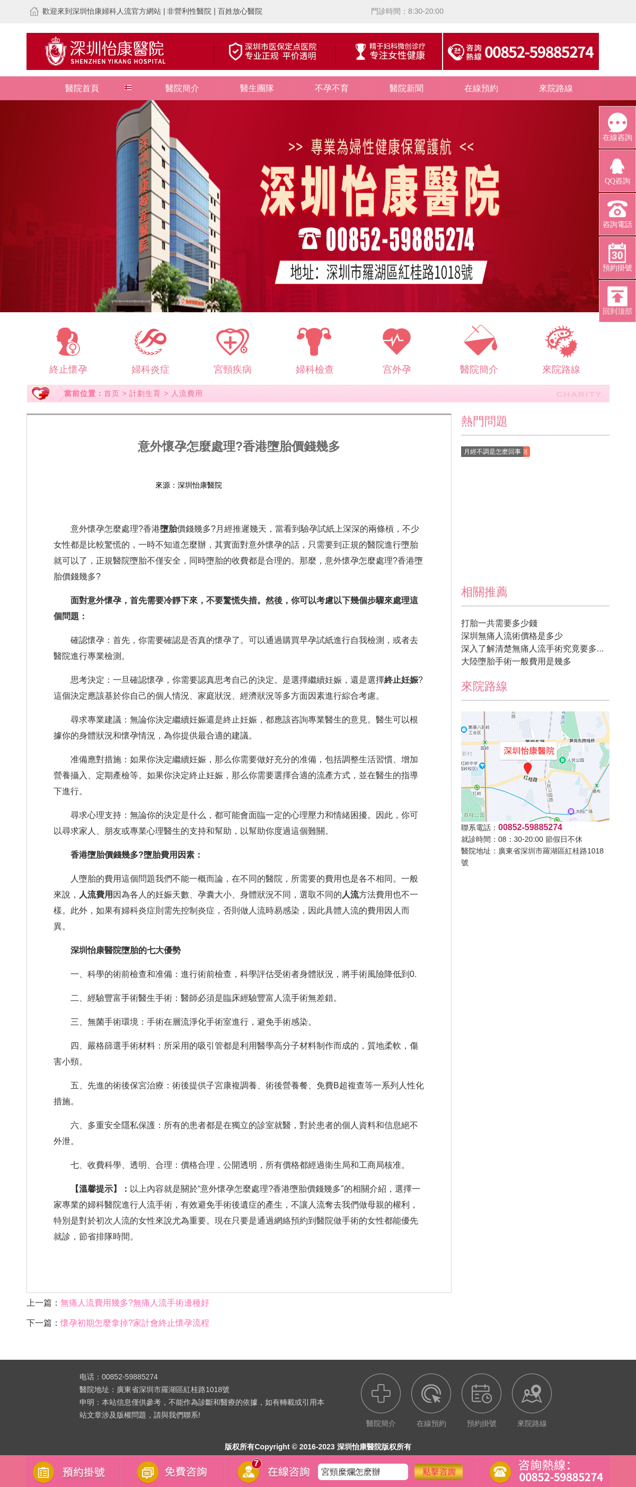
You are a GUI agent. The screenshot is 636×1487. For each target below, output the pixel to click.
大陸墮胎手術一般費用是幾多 (516, 661)
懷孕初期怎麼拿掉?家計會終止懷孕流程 (134, 1322)
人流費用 (187, 393)
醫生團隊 (257, 88)
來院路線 (556, 88)
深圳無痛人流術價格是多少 (512, 635)
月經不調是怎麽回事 (492, 451)
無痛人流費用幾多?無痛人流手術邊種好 (134, 1302)
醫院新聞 (406, 88)
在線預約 (481, 88)
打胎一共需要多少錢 (499, 623)
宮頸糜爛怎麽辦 (351, 1478)
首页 (112, 393)
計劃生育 (145, 393)
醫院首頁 (82, 88)
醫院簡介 (182, 88)
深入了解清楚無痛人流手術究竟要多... (532, 648)
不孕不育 (332, 88)
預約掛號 (299, 485)
